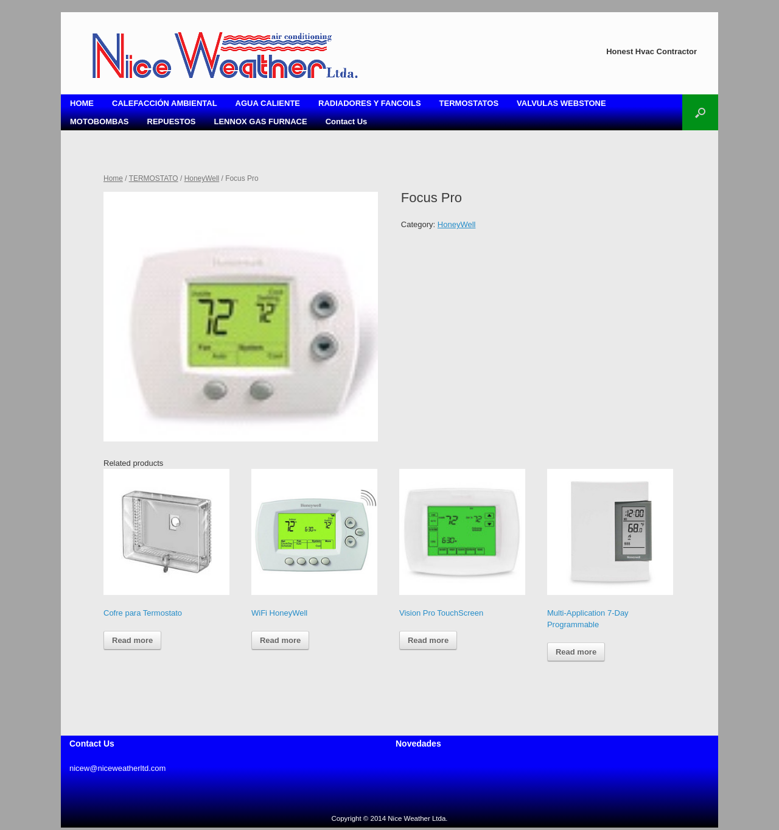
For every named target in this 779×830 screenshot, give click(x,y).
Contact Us (347, 121)
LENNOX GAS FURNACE (260, 121)
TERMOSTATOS (469, 103)
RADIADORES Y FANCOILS (369, 103)
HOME (82, 103)
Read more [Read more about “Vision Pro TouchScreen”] (428, 640)
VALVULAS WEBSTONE (561, 103)
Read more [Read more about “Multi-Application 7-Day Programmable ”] (576, 651)
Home (113, 178)
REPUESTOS (171, 121)
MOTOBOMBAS (99, 121)
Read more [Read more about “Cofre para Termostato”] (132, 640)
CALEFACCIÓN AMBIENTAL (164, 103)
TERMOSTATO (153, 178)
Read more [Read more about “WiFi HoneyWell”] (280, 640)
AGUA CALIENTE (268, 103)
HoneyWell (202, 178)
